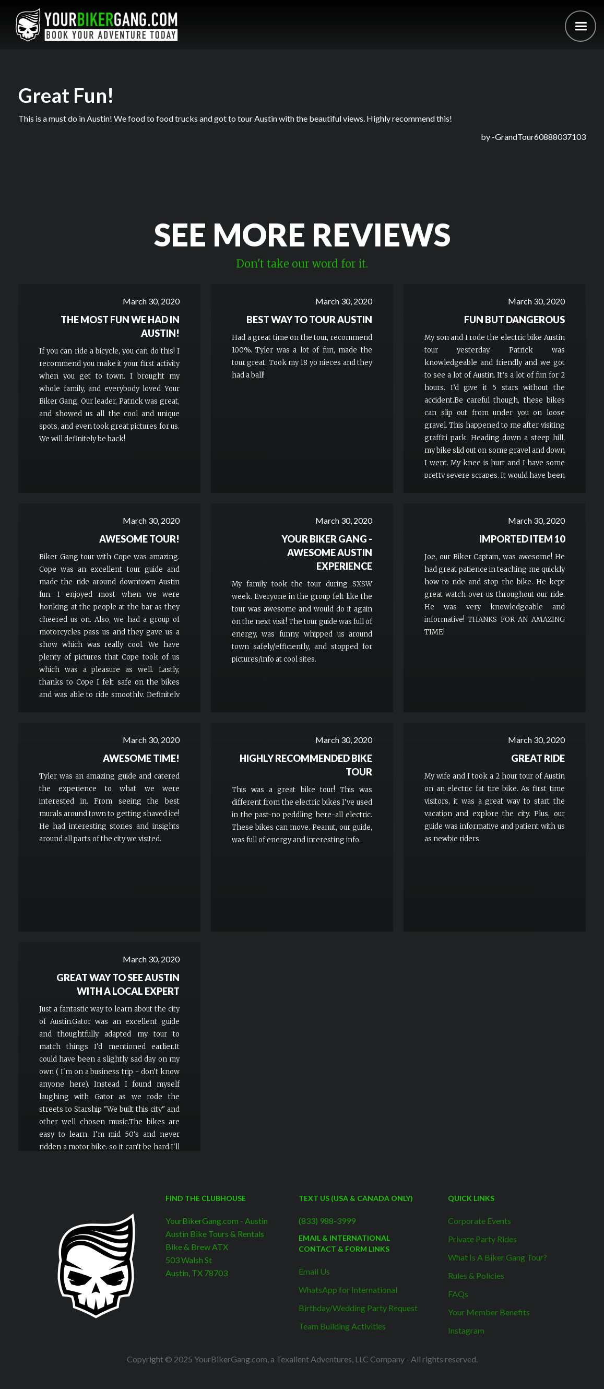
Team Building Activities (342, 1326)
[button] (580, 26)
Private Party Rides (482, 1239)
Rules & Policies (476, 1275)
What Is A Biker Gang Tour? (497, 1257)
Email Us (314, 1271)
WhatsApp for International (348, 1289)
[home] (96, 24)
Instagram (466, 1330)
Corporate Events (479, 1221)
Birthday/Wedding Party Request (358, 1308)
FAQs (458, 1294)
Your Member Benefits (489, 1312)
